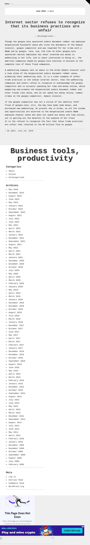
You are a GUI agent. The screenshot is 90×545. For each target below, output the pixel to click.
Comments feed (16, 483)
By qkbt (11, 131)
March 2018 (14, 319)
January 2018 (16, 322)
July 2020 (14, 270)
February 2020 (16, 283)
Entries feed (16, 480)
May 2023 (13, 202)
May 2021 (13, 248)
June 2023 (14, 199)
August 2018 (15, 312)
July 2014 (14, 426)
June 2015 (14, 403)
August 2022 (15, 215)
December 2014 (16, 416)
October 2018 (16, 309)
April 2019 (14, 293)
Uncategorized (45, 36)
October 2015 (16, 390)
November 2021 (16, 238)
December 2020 (16, 261)
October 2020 (16, 267)
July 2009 (14, 461)
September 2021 (17, 241)
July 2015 (14, 400)
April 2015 (14, 409)
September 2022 (17, 212)
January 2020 (16, 287)
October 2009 (16, 452)
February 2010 (16, 439)
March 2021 (14, 254)
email (12, 171)
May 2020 (13, 274)
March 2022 (14, 232)
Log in (12, 477)
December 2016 (16, 351)
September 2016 (17, 361)
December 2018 (16, 303)
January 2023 (16, 206)
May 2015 (13, 406)
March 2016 (14, 377)
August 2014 (15, 422)
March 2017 (14, 342)
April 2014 (14, 435)
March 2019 (14, 296)
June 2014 (14, 429)
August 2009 (15, 458)
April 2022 (14, 228)
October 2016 (16, 358)
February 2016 (16, 380)
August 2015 (15, 397)
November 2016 (16, 355)
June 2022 (14, 222)
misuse (12, 174)
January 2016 (16, 384)
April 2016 (14, 374)
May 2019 (13, 290)
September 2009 (17, 455)
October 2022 (16, 209)
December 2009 (16, 445)
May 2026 (13, 189)
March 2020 (14, 280)
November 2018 (16, 306)
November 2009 (16, 448)
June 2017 (14, 332)
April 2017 (14, 338)
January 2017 (16, 348)
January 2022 (16, 235)
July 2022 (14, 219)
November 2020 (16, 264)
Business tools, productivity (45, 154)
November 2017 (16, 325)
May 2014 (13, 432)
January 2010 (16, 442)
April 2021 (14, 251)
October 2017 (16, 329)
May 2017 (13, 335)
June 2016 (14, 367)
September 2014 (17, 419)
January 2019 (16, 300)
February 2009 (16, 464)
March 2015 (14, 413)
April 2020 (14, 277)
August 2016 (15, 364)
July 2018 (14, 316)
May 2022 (13, 225)
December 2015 (16, 387)
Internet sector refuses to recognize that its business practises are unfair (45, 26)
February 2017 (16, 345)
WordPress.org (16, 486)
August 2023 (15, 196)
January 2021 (16, 257)
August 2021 (15, 244)
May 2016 (13, 371)
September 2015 (17, 393)
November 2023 (16, 193)
